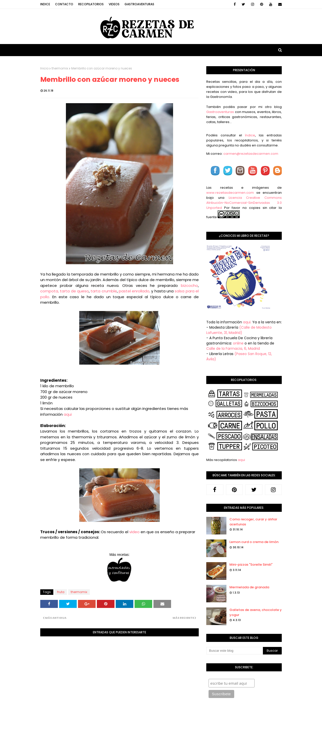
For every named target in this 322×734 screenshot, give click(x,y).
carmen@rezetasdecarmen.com (250, 153)
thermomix (60, 68)
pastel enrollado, (134, 291)
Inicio (44, 68)
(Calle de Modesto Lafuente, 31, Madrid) (239, 330)
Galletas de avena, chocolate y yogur (255, 612)
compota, (49, 291)
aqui (68, 414)
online (238, 343)
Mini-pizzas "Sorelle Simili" (250, 564)
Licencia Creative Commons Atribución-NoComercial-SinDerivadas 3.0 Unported (244, 202)
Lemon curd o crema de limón (253, 541)
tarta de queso (74, 291)
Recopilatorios (91, 4)
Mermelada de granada (249, 587)
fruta (60, 592)
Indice (45, 4)
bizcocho (189, 285)
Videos (114, 4)
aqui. (247, 322)
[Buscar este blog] (234, 650)
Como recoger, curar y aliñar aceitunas (253, 522)
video (134, 531)
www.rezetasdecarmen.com (230, 192)
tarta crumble (104, 291)
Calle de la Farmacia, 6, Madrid (233, 348)
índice (250, 135)
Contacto (64, 4)
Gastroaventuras (139, 4)
